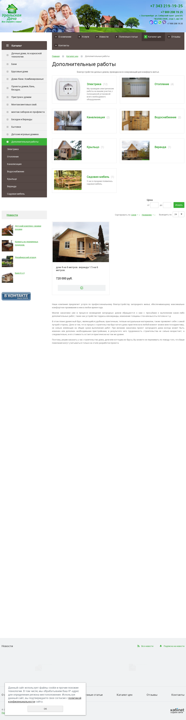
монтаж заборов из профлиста (28, 111)
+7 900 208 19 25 (172, 12)
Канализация (14, 164)
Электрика (13, 149)
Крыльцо (12, 178)
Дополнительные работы (25, 141)
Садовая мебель (16, 193)
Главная (56, 56)
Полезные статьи (128, 36)
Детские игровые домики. (25, 134)
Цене (133, 214)
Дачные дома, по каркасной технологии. (26, 55)
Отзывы (175, 36)
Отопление (13, 156)
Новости (103, 36)
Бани (14, 64)
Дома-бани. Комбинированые (27, 78)
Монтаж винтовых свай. (24, 104)
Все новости (147, 646)
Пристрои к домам (21, 97)
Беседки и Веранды (21, 119)
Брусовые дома (19, 71)
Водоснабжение (15, 171)
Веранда (11, 186)
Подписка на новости (174, 646)
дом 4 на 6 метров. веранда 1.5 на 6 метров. (77, 268)
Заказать (82, 288)
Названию (147, 214)
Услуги (85, 36)
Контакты (63, 45)
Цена (150, 199)
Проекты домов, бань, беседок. (23, 88)
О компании (64, 36)
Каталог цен (154, 36)
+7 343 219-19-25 (166, 5)
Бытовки (16, 126)
